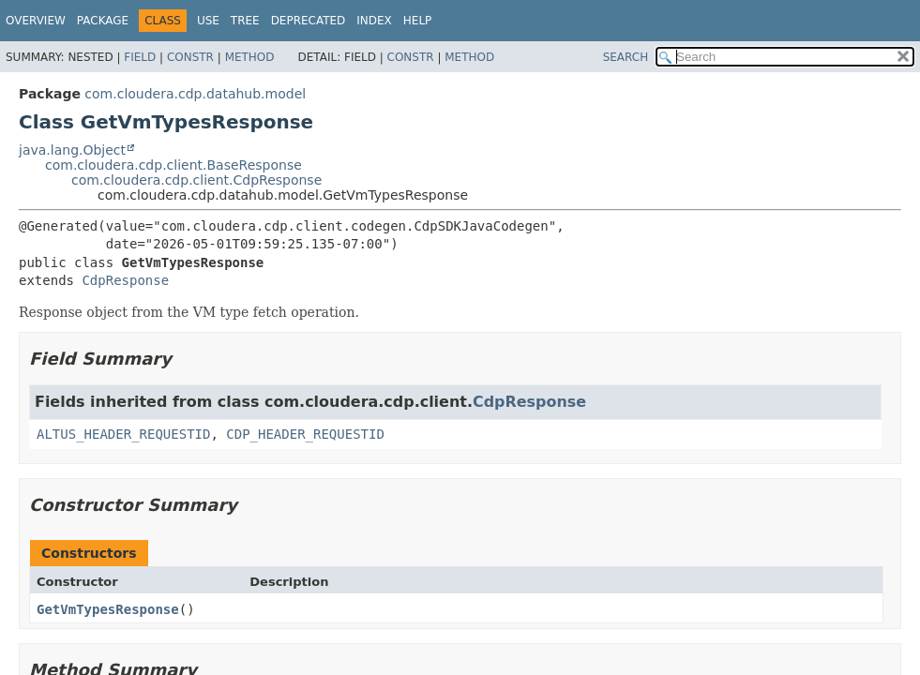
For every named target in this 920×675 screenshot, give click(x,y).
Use (208, 20)
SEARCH (626, 57)
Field (140, 57)
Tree (245, 20)
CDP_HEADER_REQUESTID (305, 434)
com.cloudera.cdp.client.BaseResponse (173, 165)
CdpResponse (125, 280)
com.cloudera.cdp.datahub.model (195, 93)
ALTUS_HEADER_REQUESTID (123, 434)
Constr (190, 57)
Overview (36, 20)
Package (102, 20)
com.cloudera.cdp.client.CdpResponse (196, 180)
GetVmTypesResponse (108, 609)
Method (250, 57)
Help (417, 20)
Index (374, 20)
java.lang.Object (72, 150)
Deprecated (308, 20)
